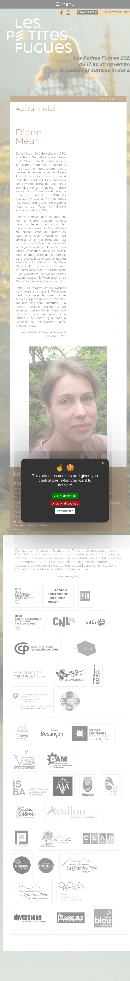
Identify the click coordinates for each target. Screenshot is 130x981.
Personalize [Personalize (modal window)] (65, 511)
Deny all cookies (65, 503)
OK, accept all (65, 495)
